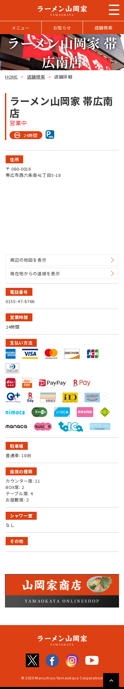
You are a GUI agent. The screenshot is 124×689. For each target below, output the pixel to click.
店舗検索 (104, 28)
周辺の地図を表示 (28, 260)
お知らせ (62, 28)
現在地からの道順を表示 (35, 273)
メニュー (21, 28)
